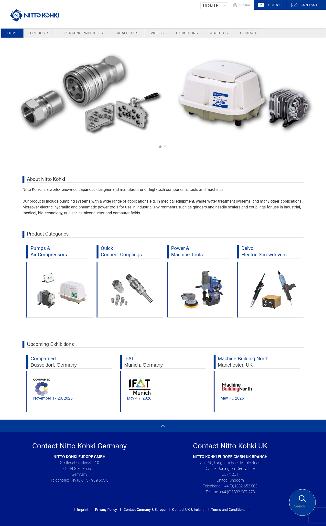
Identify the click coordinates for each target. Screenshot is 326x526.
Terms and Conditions (228, 510)
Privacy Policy (106, 510)
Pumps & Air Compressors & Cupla (161, 147)
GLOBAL (245, 5)
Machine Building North (243, 358)
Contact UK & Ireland (188, 510)
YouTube (275, 5)
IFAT (129, 358)
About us (219, 33)
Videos (157, 33)
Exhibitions (187, 33)
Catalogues (126, 33)
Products (39, 33)
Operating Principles (82, 33)
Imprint (82, 510)
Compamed (43, 358)
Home (12, 33)
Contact (248, 33)
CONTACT (309, 5)
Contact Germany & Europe (144, 510)
